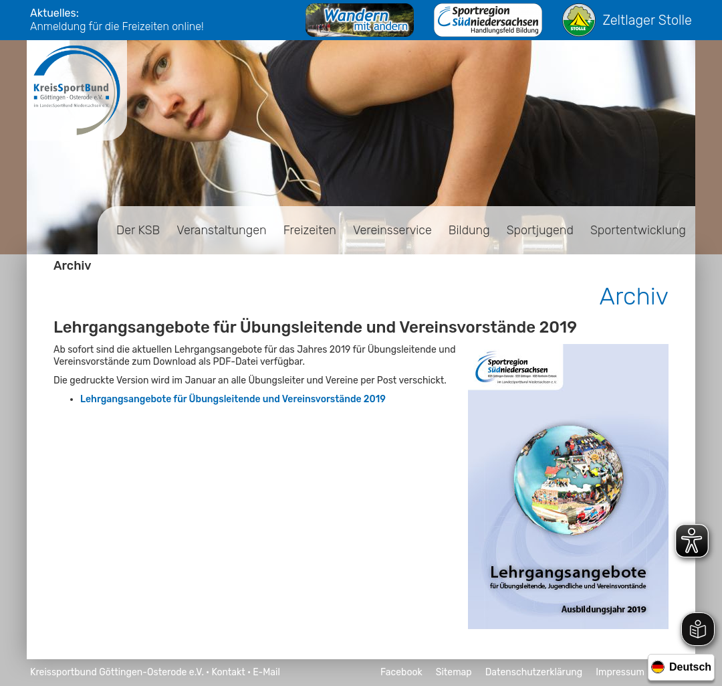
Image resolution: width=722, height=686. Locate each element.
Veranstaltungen (221, 230)
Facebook (401, 672)
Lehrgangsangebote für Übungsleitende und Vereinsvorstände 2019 (233, 399)
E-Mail (266, 672)
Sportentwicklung (638, 230)
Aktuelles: (54, 13)
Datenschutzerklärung (534, 672)
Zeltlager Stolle (627, 20)
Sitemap (454, 672)
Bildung (469, 230)
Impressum (620, 672)
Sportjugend (540, 230)
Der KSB (138, 230)
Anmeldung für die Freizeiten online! (117, 26)
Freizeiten (309, 230)
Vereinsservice (392, 230)
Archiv (72, 265)
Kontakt (228, 672)
